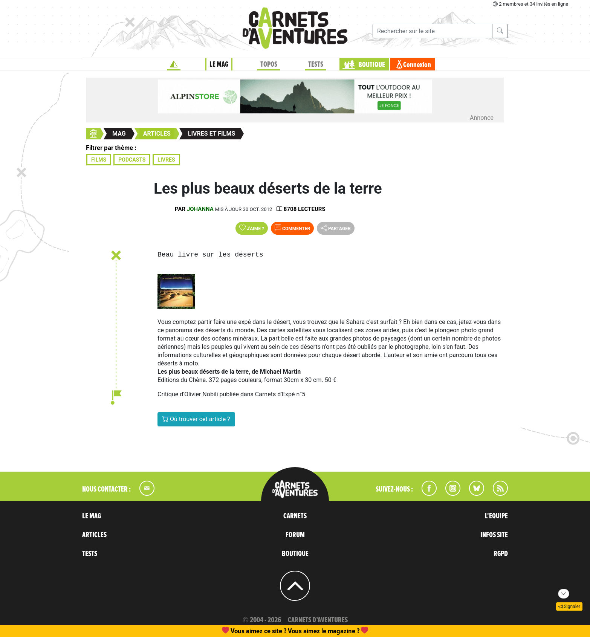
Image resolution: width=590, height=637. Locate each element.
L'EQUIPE (496, 516)
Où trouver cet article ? (196, 419)
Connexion (417, 65)
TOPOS (268, 64)
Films (98, 160)
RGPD (501, 554)
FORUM (295, 535)
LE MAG (218, 64)
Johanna (200, 209)
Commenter (292, 228)
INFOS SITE (494, 535)
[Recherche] (432, 31)
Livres (166, 160)
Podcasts (131, 160)
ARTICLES (94, 535)
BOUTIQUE (371, 65)
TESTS (315, 64)
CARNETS (295, 516)
